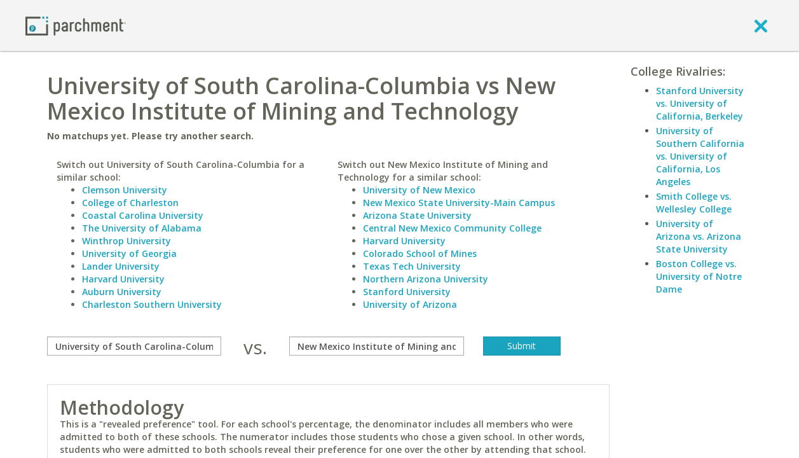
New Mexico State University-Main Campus (459, 203)
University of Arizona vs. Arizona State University (698, 236)
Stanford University (407, 292)
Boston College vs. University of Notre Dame (699, 276)
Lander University (121, 266)
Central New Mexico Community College (452, 228)
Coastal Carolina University (142, 215)
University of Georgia (129, 253)
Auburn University (121, 292)
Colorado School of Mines (420, 253)
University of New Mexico (419, 190)
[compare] (134, 346)
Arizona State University (417, 215)
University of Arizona (410, 304)
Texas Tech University (412, 266)
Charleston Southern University (152, 304)
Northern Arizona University (425, 279)
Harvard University (123, 279)
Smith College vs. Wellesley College (694, 202)
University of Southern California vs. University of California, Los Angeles (700, 156)
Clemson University (124, 190)
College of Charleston (130, 203)
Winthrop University (126, 241)
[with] (376, 346)
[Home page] (75, 25)
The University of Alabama (141, 228)
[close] (761, 25)
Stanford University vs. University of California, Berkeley (700, 103)
